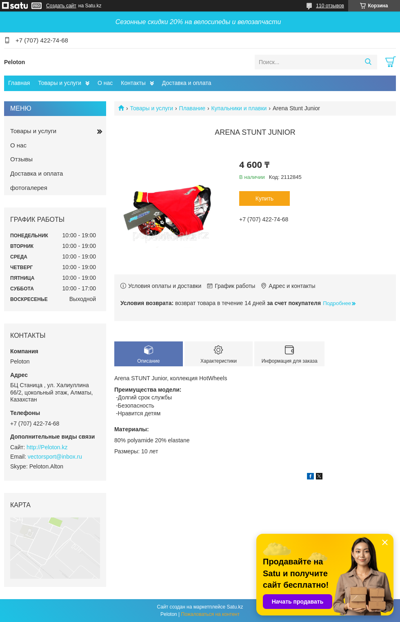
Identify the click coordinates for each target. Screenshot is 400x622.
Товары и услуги (59, 83)
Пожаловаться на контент (210, 614)
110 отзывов (330, 6)
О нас (105, 83)
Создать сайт (61, 6)
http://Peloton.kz (47, 447)
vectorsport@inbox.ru (55, 456)
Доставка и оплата (186, 83)
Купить (264, 198)
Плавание (192, 108)
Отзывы (21, 159)
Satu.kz (235, 607)
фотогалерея (28, 187)
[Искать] (368, 62)
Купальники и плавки (239, 108)
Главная (19, 83)
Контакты (133, 83)
